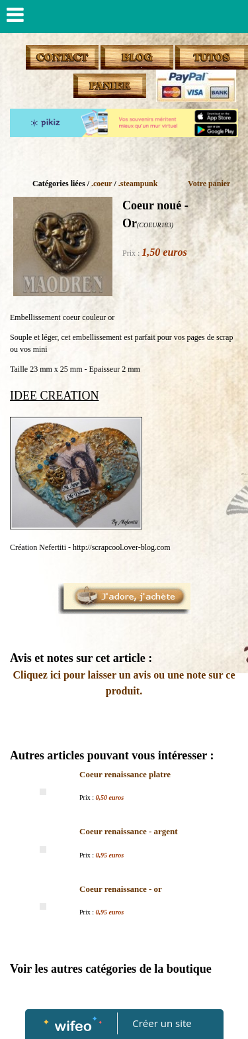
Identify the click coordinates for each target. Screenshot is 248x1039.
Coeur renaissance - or (120, 889)
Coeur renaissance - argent (128, 831)
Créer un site (161, 1023)
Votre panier (209, 183)
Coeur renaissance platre (125, 774)
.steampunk (138, 183)
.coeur (101, 183)
